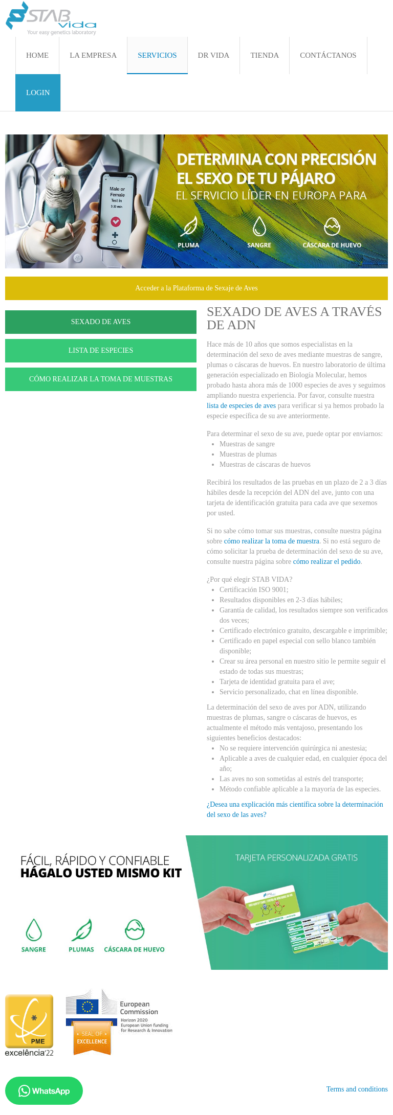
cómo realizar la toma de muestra (271, 541)
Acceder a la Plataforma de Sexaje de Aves (196, 288)
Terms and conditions (357, 1089)
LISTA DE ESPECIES (101, 350)
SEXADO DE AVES (100, 322)
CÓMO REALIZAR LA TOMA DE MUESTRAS (100, 379)
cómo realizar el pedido (327, 561)
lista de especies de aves (241, 405)
